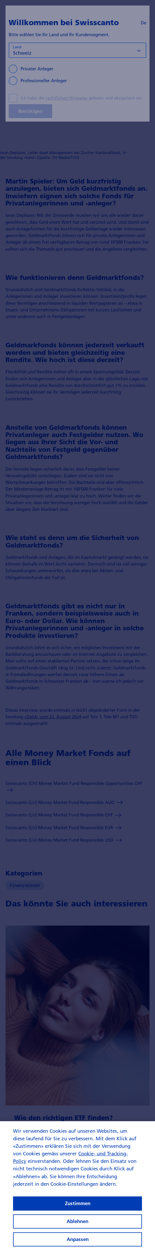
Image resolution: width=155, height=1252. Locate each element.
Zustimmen (77, 1211)
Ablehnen (77, 1229)
